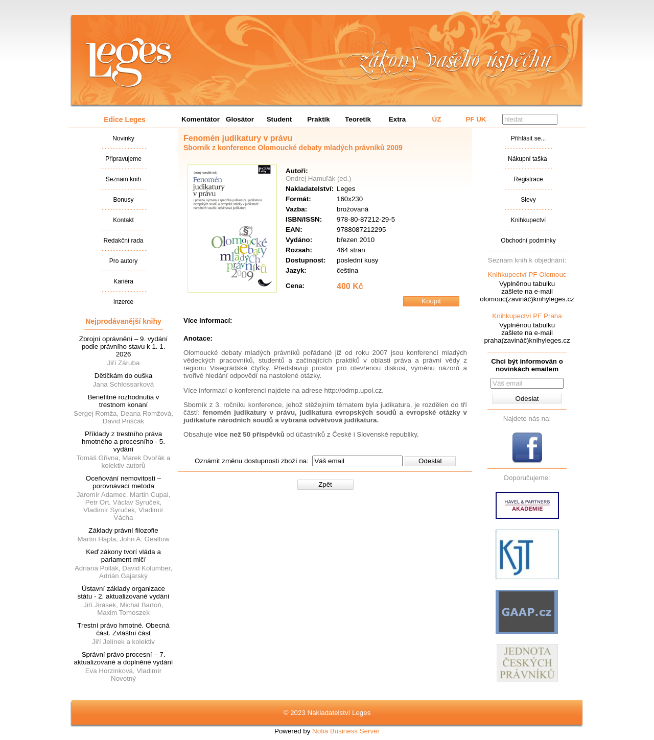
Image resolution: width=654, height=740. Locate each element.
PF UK (476, 119)
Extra (397, 119)
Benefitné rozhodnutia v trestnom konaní (123, 401)
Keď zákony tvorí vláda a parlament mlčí (123, 555)
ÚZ (436, 119)
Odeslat (430, 461)
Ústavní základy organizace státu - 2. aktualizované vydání (123, 592)
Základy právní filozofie (123, 530)
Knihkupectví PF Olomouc (526, 274)
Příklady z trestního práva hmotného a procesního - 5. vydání (123, 441)
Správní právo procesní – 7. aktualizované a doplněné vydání (123, 658)
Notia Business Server (346, 731)
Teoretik (358, 119)
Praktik (318, 119)
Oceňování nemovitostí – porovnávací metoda (123, 482)
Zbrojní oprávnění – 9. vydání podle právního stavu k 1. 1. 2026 (123, 346)
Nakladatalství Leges (128, 63)
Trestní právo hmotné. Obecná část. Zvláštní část (123, 629)
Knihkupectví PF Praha (527, 316)
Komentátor (200, 119)
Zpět (325, 484)
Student (279, 119)
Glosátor (240, 119)
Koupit (431, 301)
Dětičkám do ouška (123, 375)
